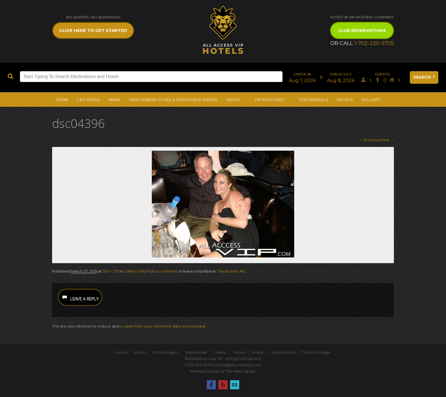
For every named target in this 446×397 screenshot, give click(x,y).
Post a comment (161, 271)
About (233, 99)
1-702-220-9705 (374, 43)
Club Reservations (362, 30)
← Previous (369, 140)
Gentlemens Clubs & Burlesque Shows (173, 99)
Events (258, 352)
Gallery (370, 99)
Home (62, 99)
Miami (114, 99)
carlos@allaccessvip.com (238, 365)
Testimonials (313, 99)
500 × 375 (110, 271)
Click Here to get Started (93, 30)
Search (424, 77)
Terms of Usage (316, 352)
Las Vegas (88, 99)
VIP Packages (270, 99)
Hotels (345, 99)
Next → (387, 140)
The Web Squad (240, 371)
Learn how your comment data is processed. (165, 326)
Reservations (283, 352)
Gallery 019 (134, 271)
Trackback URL (231, 271)
